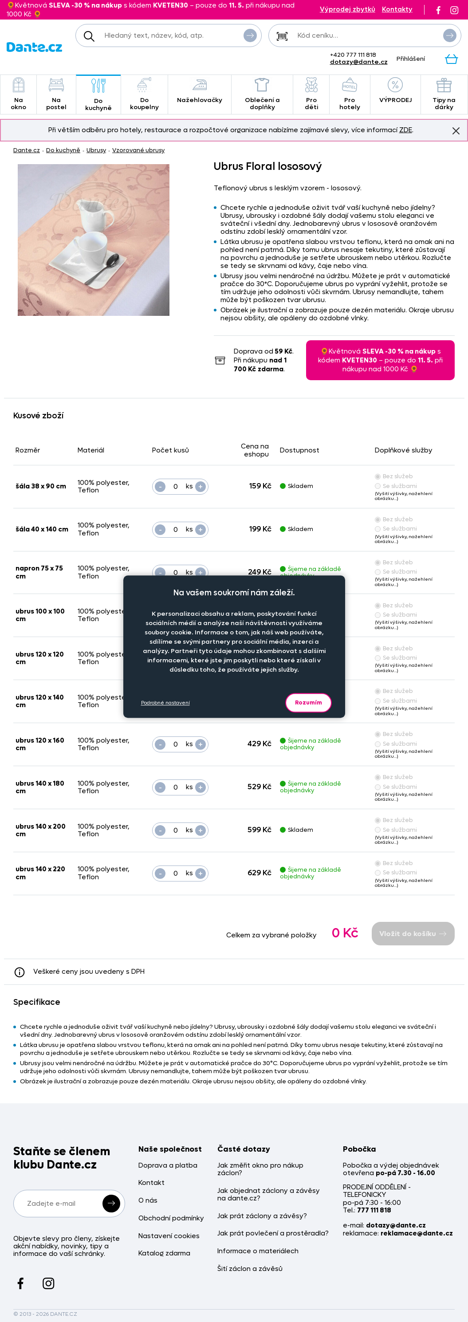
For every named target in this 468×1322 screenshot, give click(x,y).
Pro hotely (349, 94)
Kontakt (151, 1183)
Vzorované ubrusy (138, 150)
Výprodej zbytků (347, 9)
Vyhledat (250, 35)
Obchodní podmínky (171, 1218)
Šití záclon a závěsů (250, 1269)
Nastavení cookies (169, 1236)
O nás (147, 1200)
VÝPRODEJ (395, 90)
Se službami (396, 486)
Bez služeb (394, 476)
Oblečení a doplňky (262, 94)
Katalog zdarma (164, 1253)
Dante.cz (26, 150)
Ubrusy (96, 150)
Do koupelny (144, 94)
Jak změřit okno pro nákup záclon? (260, 1169)
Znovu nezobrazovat (456, 130)
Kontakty (397, 9)
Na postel (56, 94)
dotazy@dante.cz (359, 62)
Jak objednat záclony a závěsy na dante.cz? (268, 1195)
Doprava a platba (167, 1165)
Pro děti (311, 94)
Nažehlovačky (199, 90)
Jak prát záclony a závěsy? (262, 1216)
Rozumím (308, 702)
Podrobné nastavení (165, 703)
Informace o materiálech (258, 1251)
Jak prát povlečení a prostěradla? (273, 1233)
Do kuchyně (98, 95)
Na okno (18, 94)
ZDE (405, 130)
